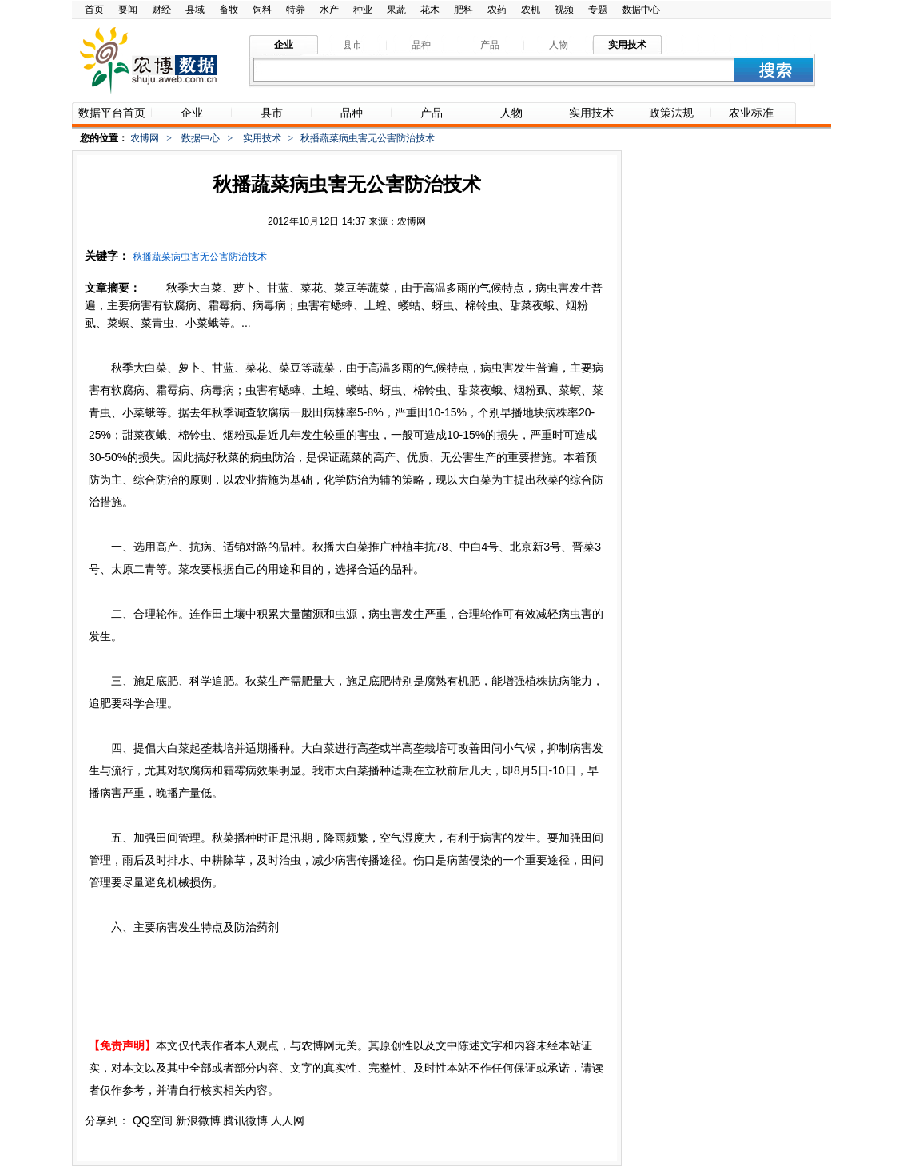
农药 (497, 9)
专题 (597, 9)
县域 (195, 9)
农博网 (144, 138)
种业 (362, 9)
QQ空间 (153, 1120)
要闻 (127, 9)
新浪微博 (198, 1120)
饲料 (262, 9)
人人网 (287, 1120)
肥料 (463, 9)
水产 (329, 9)
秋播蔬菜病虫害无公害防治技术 (200, 256)
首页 (94, 9)
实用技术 (262, 138)
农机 (530, 9)
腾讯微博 (245, 1120)
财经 (161, 9)
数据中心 (641, 9)
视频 (564, 9)
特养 (295, 9)
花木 (430, 9)
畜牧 (228, 9)
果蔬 (396, 9)
